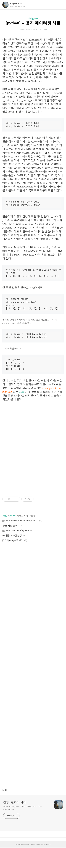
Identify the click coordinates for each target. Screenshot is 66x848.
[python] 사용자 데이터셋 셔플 (33, 23)
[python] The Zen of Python (15, 531)
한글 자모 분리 (10, 526)
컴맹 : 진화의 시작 (14, 802)
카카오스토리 (33, 553)
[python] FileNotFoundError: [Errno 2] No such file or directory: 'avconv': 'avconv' (20, 521)
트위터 (40, 553)
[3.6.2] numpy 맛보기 (12, 541)
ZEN (21, 392)
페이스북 (25, 553)
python (12, 516)
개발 (5, 516)
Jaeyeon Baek (16, 3)
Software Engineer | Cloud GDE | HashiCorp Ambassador (22, 808)
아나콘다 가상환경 (12, 536)
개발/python (33, 18)
